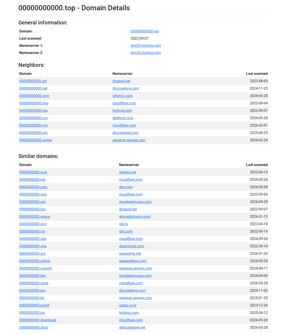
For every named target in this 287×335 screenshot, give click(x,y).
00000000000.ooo (33, 103)
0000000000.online (34, 261)
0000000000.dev (32, 276)
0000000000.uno (32, 224)
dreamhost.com (131, 246)
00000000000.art (33, 81)
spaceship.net (130, 253)
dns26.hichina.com (146, 53)
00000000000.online (35, 140)
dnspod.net (121, 81)
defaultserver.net (132, 327)
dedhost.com (123, 118)
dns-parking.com (126, 88)
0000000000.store (33, 283)
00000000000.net (33, 88)
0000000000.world (34, 305)
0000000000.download (37, 320)
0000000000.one (32, 246)
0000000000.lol (31, 298)
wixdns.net (127, 172)
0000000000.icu (32, 313)
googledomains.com (135, 202)
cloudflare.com (124, 103)
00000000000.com (34, 96)
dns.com (126, 187)
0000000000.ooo (32, 194)
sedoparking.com (132, 261)
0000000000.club (33, 172)
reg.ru (123, 224)
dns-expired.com (126, 133)
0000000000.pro (32, 290)
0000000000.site (32, 239)
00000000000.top (145, 31)
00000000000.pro (33, 133)
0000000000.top (32, 209)
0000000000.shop (33, 327)
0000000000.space (34, 216)
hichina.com (122, 110)
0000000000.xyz (32, 253)
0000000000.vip (32, 231)
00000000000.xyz (33, 118)
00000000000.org (33, 125)
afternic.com (123, 96)
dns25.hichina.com (146, 45)
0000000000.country (35, 268)
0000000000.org (32, 202)
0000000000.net (32, 179)
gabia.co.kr (128, 305)
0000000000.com (33, 187)
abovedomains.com (134, 216)
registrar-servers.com (129, 140)
